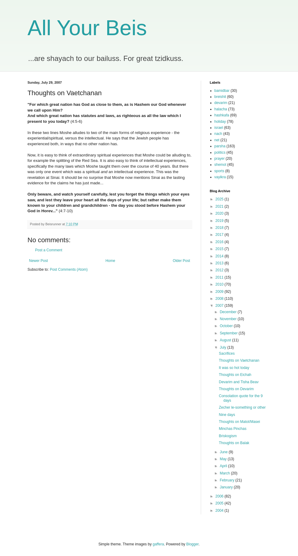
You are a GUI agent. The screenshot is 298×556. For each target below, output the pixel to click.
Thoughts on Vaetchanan (239, 360)
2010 (219, 284)
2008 (219, 298)
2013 (219, 263)
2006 (219, 496)
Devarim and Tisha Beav (239, 382)
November (229, 319)
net (217, 140)
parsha (220, 146)
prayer (219, 158)
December (229, 312)
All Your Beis (87, 28)
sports (219, 171)
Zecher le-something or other (242, 407)
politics (220, 152)
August (226, 340)
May (224, 459)
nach (218, 134)
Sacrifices (227, 353)
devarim (221, 103)
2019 (219, 221)
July (223, 347)
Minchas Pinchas (232, 429)
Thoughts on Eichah (235, 375)
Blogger (192, 544)
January (227, 487)
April (224, 466)
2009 (219, 292)
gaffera (158, 544)
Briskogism (228, 436)
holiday (220, 121)
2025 (219, 199)
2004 (219, 510)
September (229, 333)
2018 (219, 228)
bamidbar (222, 91)
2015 (219, 249)
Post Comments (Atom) (69, 269)
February (227, 480)
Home (110, 261)
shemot (220, 164)
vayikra (220, 177)
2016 (219, 242)
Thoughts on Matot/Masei (239, 422)
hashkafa (221, 115)
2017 (219, 235)
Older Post (181, 261)
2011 (219, 277)
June (224, 452)
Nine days (227, 415)
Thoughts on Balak (234, 443)
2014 (219, 256)
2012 (219, 270)
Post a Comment (48, 250)
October (227, 326)
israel (218, 128)
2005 (219, 503)
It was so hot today (234, 368)
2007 (219, 305)
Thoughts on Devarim (236, 389)
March (225, 473)
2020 (219, 213)
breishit (220, 97)
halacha (220, 109)
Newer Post (38, 261)
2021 (219, 206)
